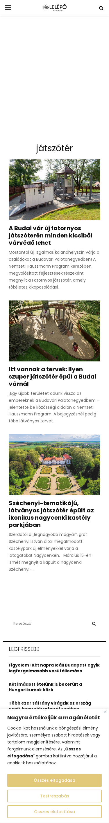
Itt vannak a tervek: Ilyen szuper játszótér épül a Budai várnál (52, 376)
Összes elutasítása (54, 812)
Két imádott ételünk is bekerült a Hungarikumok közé (45, 687)
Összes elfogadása (54, 780)
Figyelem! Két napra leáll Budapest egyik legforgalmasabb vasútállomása (54, 668)
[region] (54, 766)
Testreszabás (54, 796)
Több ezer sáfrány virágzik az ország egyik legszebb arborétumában (50, 706)
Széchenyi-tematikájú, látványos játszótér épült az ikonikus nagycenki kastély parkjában (51, 514)
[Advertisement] (54, 81)
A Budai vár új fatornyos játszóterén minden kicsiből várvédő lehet (50, 235)
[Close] (105, 711)
